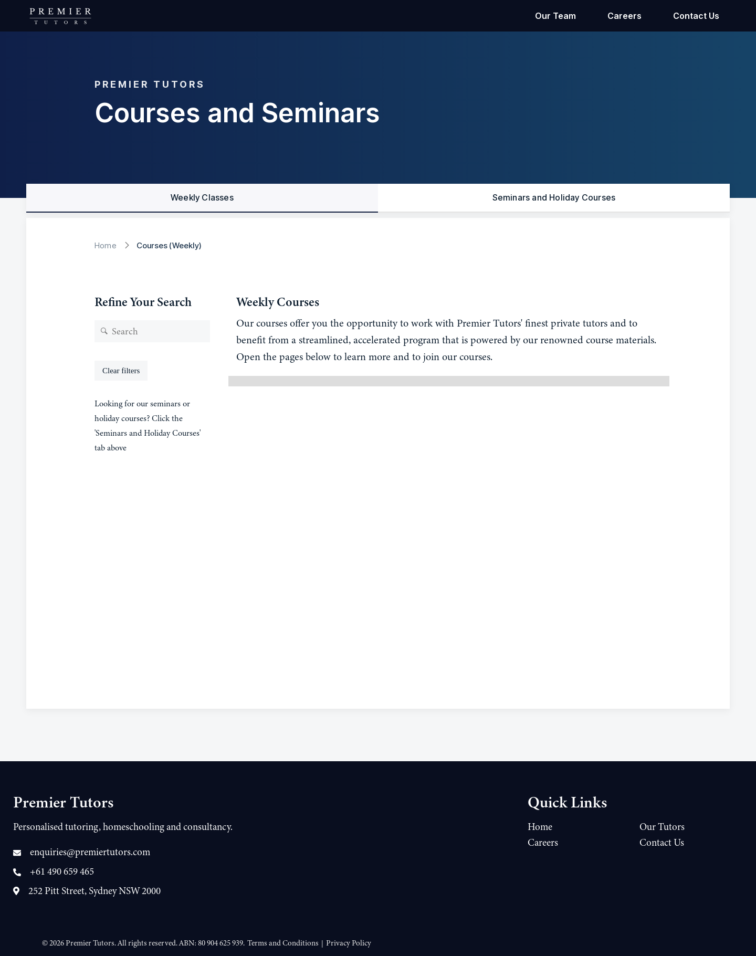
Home (105, 245)
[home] (60, 15)
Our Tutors (662, 827)
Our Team (555, 15)
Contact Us (696, 15)
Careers (624, 15)
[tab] (202, 198)
